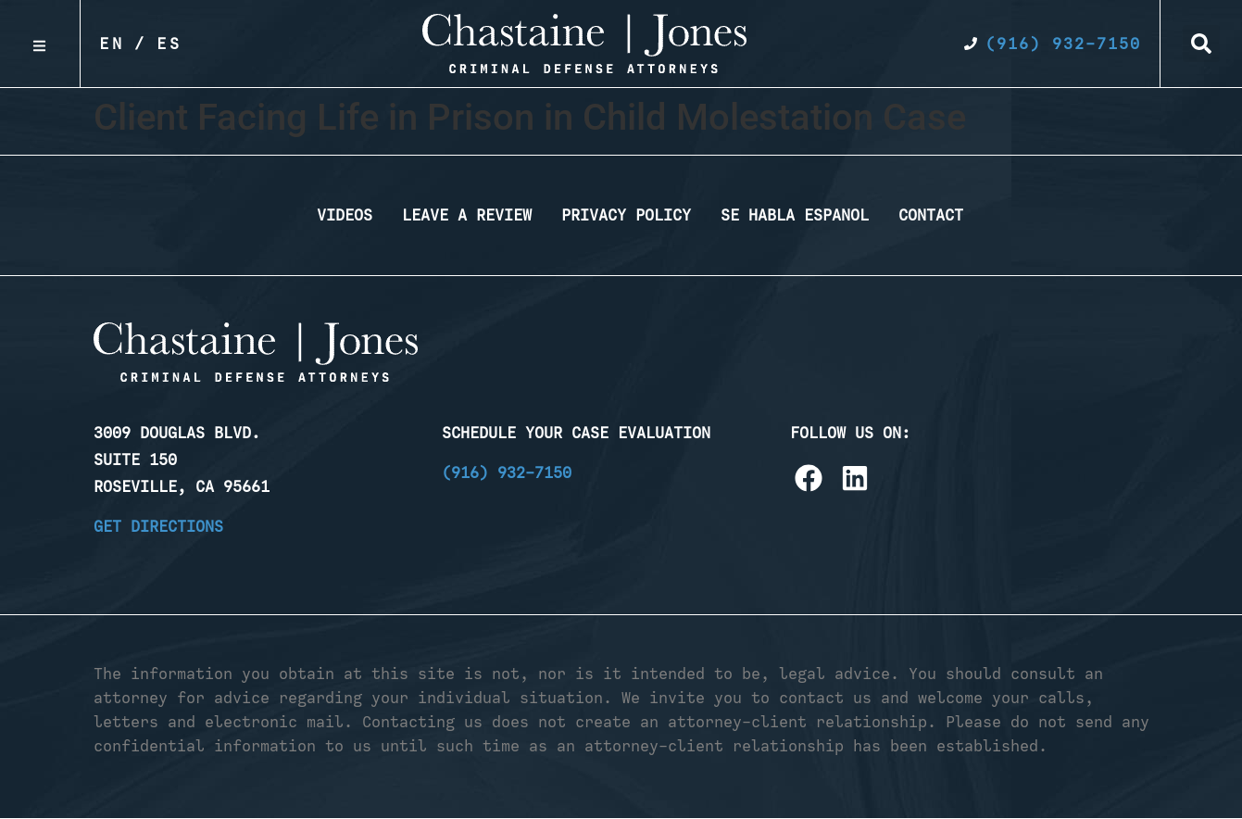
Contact (930, 215)
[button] (1201, 43)
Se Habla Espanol (795, 215)
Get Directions (158, 526)
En (112, 43)
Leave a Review (467, 215)
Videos (344, 215)
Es (169, 43)
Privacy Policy (626, 215)
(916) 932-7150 (506, 472)
